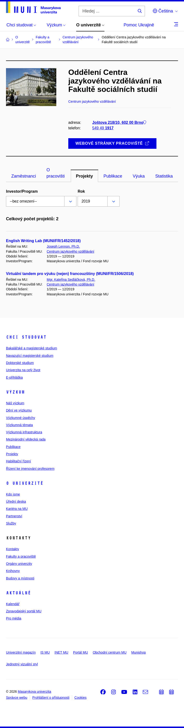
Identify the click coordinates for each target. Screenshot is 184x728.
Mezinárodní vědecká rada (26, 439)
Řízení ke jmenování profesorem (30, 469)
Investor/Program (22, 191)
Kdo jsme (13, 494)
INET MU (61, 652)
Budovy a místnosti (20, 578)
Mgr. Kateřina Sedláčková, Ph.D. (71, 279)
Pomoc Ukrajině (139, 25)
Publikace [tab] (113, 176)
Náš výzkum (15, 403)
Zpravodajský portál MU (23, 611)
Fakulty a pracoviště (21, 556)
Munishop (138, 652)
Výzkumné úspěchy (20, 418)
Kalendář (12, 604)
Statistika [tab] (164, 176)
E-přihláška (14, 377)
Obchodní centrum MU (109, 652)
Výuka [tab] (139, 176)
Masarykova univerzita (34, 691)
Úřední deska (16, 501)
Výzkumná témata (19, 425)
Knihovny (13, 571)
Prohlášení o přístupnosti (50, 697)
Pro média (13, 618)
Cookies (81, 697)
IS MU (45, 652)
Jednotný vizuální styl (22, 664)
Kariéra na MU (17, 509)
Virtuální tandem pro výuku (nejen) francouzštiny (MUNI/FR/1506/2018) (70, 274)
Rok (81, 191)
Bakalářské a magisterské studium (31, 348)
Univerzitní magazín (21, 652)
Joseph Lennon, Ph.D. (63, 246)
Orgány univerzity (19, 564)
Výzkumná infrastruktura (24, 432)
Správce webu (16, 697)
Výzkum (15, 392)
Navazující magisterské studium (29, 356)
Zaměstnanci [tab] (23, 176)
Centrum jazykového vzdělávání (70, 251)
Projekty (12, 454)
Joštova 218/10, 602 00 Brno (119, 122)
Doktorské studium (20, 363)
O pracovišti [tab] (55, 173)
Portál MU (80, 652)
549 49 (103, 128)
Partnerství (14, 516)
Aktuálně (18, 593)
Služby (11, 523)
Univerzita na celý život (23, 370)
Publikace (13, 447)
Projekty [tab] (84, 176)
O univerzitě (24, 483)
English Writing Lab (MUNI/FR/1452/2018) (43, 241)
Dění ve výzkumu (19, 410)
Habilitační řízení (18, 461)
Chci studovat (26, 337)
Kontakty (12, 549)
